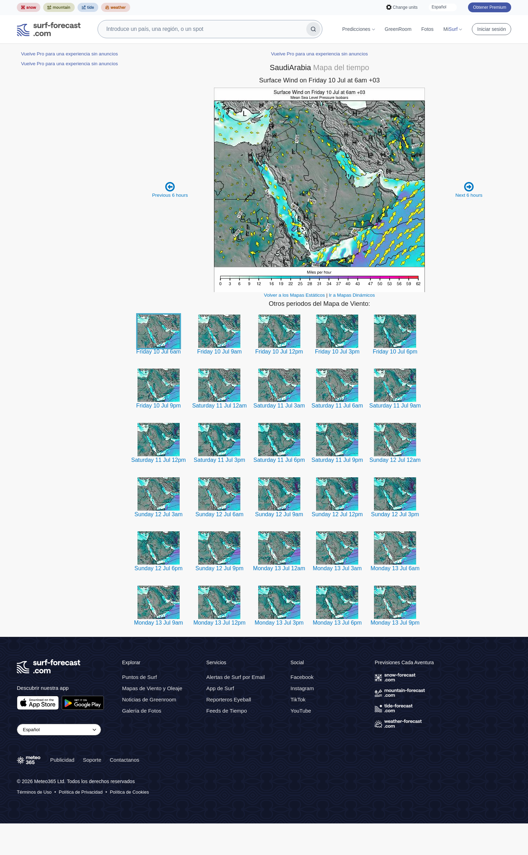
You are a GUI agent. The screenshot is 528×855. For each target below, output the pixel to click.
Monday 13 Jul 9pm (395, 654)
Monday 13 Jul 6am (395, 600)
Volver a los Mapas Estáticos (294, 326)
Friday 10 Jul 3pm (337, 383)
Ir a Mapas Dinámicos (352, 326)
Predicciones (358, 29)
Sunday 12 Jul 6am (219, 546)
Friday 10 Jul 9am (219, 383)
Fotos (427, 29)
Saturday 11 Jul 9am (395, 437)
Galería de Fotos (141, 742)
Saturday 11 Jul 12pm (158, 491)
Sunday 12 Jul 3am (158, 546)
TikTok (298, 731)
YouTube (300, 742)
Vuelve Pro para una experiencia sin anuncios (69, 53)
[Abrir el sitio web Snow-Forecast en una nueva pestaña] (28, 7)
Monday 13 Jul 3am (337, 600)
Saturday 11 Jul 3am (279, 437)
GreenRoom (398, 29)
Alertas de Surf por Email (235, 709)
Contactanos (124, 791)
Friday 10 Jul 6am (158, 383)
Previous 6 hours (170, 221)
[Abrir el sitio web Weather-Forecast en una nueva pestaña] (115, 7)
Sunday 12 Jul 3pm (395, 546)
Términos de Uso (34, 823)
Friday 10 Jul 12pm (279, 383)
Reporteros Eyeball (228, 731)
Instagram (302, 720)
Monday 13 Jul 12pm (219, 654)
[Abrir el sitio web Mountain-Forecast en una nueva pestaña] (59, 7)
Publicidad (62, 791)
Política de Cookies (129, 823)
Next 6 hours (468, 221)
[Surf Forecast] (49, 29)
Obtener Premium (489, 7)
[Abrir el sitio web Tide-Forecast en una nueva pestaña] (88, 7)
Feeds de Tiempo (226, 742)
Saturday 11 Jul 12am (219, 437)
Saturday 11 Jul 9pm (337, 491)
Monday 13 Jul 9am (158, 654)
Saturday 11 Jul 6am (337, 437)
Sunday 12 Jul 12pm (337, 546)
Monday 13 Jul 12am (279, 600)
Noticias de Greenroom (149, 731)
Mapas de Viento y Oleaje (152, 720)
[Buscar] (313, 29)
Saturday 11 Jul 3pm (219, 491)
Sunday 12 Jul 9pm (219, 600)
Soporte (92, 791)
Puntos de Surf (139, 709)
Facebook (302, 709)
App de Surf (220, 720)
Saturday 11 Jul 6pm (279, 491)
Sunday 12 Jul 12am (395, 491)
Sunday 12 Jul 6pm (158, 600)
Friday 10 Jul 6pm (395, 383)
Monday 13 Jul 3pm (279, 654)
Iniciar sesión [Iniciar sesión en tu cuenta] (491, 29)
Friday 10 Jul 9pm (158, 437)
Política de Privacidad (81, 823)
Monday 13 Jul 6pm (337, 654)
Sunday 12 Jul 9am (279, 546)
